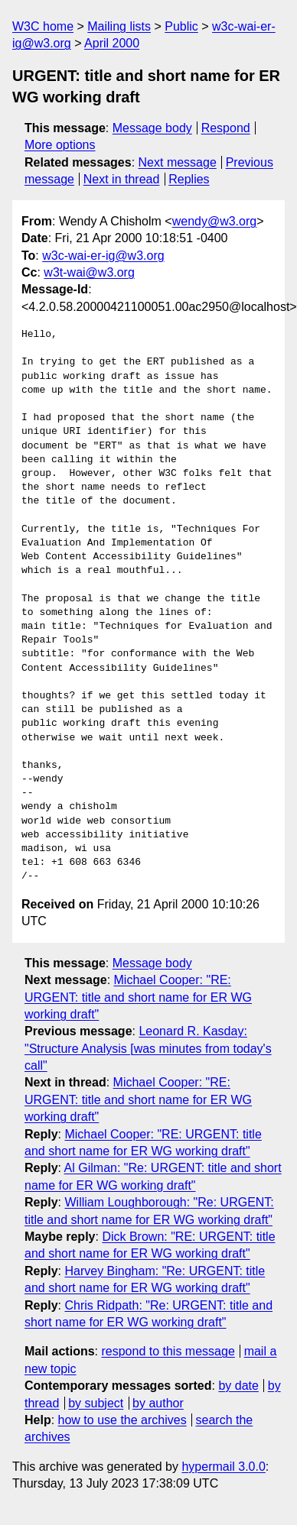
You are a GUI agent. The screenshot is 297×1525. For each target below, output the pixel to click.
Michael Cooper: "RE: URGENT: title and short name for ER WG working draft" (138, 997)
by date (238, 1385)
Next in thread (121, 179)
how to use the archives (122, 1419)
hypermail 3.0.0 (223, 1466)
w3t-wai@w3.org (89, 272)
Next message (178, 162)
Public (181, 26)
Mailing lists (119, 26)
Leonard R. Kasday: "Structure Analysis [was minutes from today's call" (148, 1048)
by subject (95, 1403)
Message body (152, 127)
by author (158, 1403)
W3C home (42, 26)
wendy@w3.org (214, 221)
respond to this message (167, 1351)
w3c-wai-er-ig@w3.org (103, 255)
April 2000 (111, 43)
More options (60, 144)
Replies (188, 179)
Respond (225, 127)
